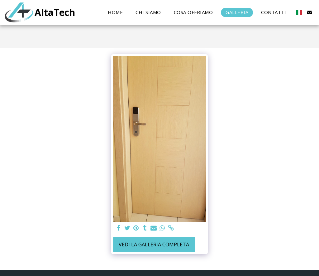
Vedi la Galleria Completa (154, 244)
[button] (309, 12)
